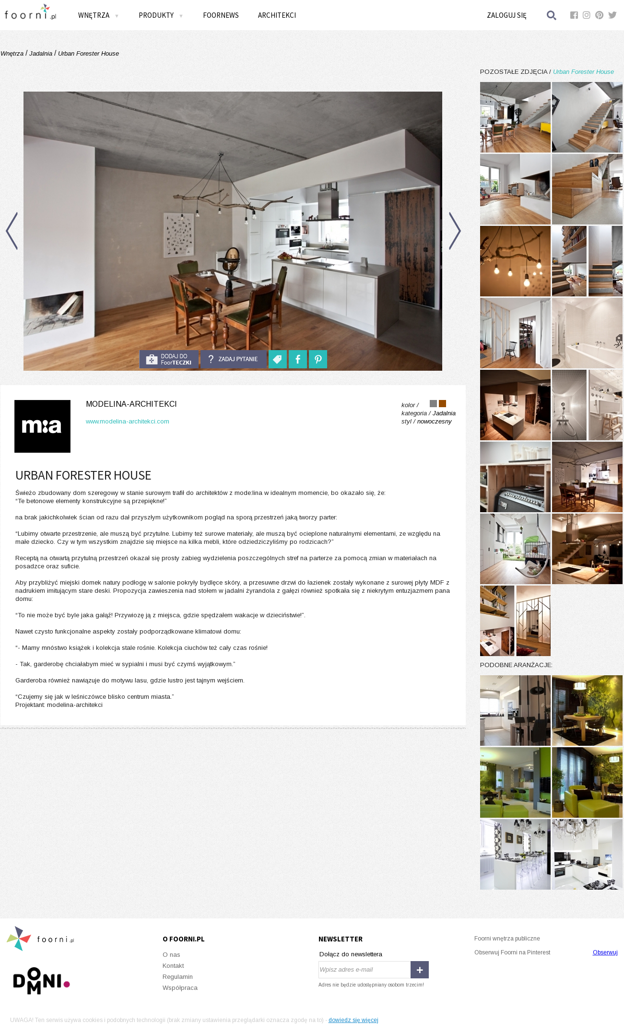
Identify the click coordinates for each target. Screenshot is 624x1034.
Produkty (161, 15)
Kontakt (173, 965)
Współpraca (180, 987)
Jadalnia (40, 53)
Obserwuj (605, 952)
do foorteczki (169, 359)
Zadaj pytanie (233, 359)
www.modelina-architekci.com (127, 421)
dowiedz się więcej (353, 1020)
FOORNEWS (221, 15)
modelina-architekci (131, 404)
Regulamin (178, 976)
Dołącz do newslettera (350, 954)
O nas (171, 954)
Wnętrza (98, 15)
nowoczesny (434, 421)
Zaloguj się (507, 15)
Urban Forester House (87, 53)
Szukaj (552, 15)
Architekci (277, 15)
